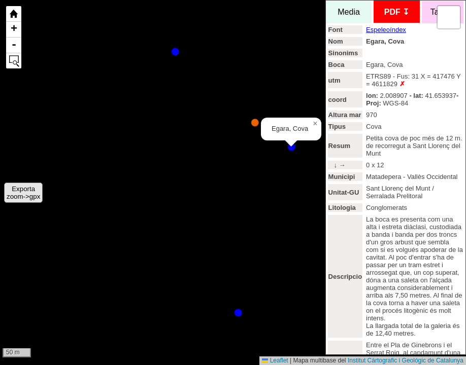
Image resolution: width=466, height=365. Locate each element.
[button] (315, 124)
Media (348, 12)
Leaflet (275, 360)
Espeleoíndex (386, 29)
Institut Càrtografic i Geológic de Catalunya (405, 360)
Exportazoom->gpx (23, 192)
